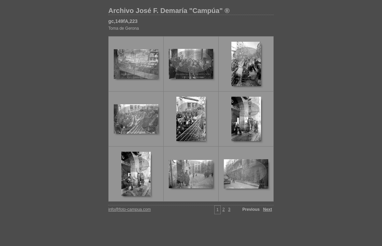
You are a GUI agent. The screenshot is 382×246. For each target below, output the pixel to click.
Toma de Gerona (123, 28)
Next (267, 209)
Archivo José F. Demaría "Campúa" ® (169, 10)
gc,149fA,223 (123, 21)
